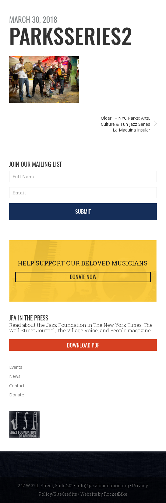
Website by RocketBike (103, 494)
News (14, 376)
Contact (17, 385)
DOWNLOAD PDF (83, 345)
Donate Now (83, 277)
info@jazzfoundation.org (102, 485)
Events (15, 367)
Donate (16, 395)
